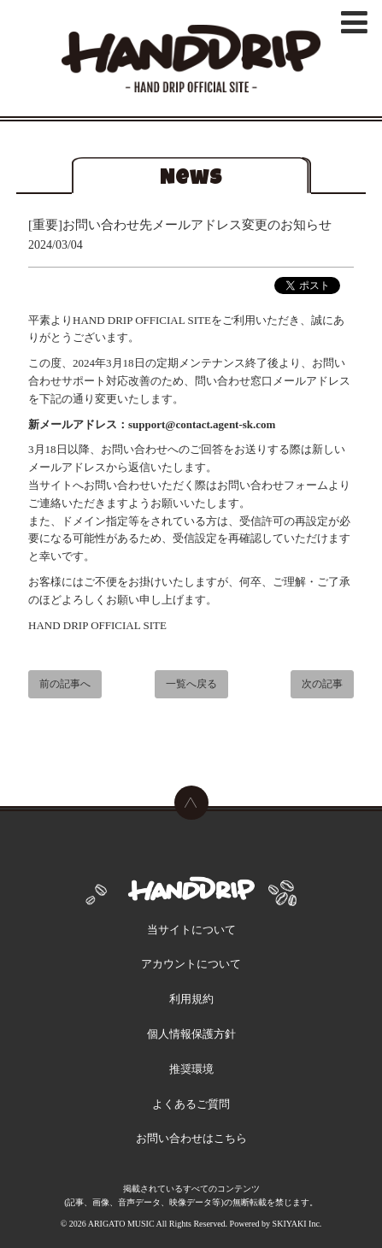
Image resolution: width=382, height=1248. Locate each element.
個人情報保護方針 (191, 1033)
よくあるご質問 (191, 1104)
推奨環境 (191, 1069)
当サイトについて (191, 929)
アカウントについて (191, 963)
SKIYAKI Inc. (297, 1223)
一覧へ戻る (191, 685)
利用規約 (191, 998)
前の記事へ (65, 685)
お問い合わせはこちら (191, 1138)
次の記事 (322, 685)
